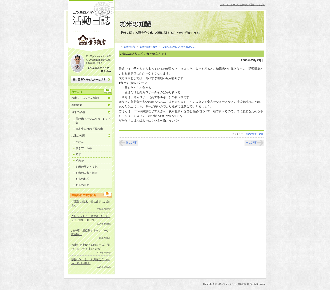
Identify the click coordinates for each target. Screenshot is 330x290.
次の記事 (251, 142)
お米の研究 (82, 185)
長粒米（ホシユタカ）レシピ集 (93, 120)
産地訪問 (76, 105)
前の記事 (131, 142)
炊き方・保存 (84, 148)
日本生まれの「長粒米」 (91, 128)
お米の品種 (78, 112)
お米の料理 (82, 178)
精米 (78, 154)
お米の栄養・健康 (86, 172)
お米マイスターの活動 (85, 97)
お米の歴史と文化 (86, 166)
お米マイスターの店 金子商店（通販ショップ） (242, 4)
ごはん (80, 142)
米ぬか (80, 160)
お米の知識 (78, 135)
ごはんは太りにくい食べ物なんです (179, 46)
